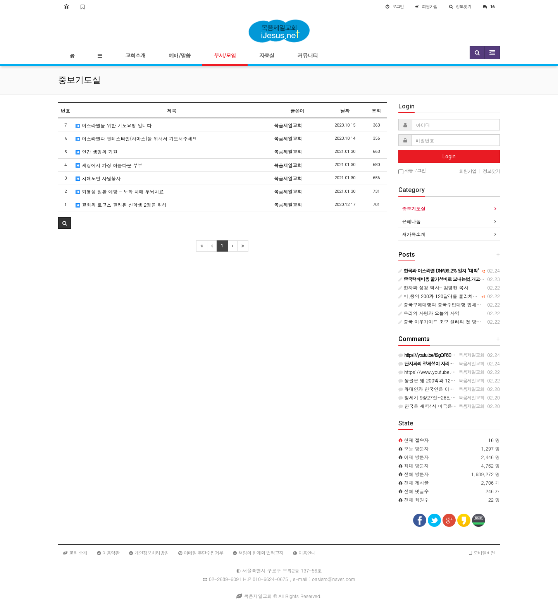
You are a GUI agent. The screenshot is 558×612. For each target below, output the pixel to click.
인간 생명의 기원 (96, 151)
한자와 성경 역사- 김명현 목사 (433, 287)
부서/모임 (225, 55)
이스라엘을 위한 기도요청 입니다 (114, 125)
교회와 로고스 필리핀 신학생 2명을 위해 (121, 204)
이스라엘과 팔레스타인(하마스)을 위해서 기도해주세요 (136, 138)
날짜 (345, 110)
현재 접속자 (416, 440)
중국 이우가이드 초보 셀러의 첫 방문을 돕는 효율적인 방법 (463, 321)
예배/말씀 (180, 55)
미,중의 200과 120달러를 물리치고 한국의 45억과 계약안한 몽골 (469, 296)
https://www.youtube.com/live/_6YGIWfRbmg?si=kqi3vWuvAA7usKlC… (478, 372)
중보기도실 (413, 208)
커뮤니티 (308, 55)
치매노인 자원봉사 (98, 178)
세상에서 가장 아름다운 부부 (109, 165)
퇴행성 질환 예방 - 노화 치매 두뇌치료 (120, 191)
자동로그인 (412, 171)
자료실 (266, 55)
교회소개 (135, 55)
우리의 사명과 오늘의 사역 (429, 313)
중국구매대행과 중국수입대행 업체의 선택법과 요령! (456, 304)
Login (449, 156)
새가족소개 (413, 234)
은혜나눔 (411, 221)
